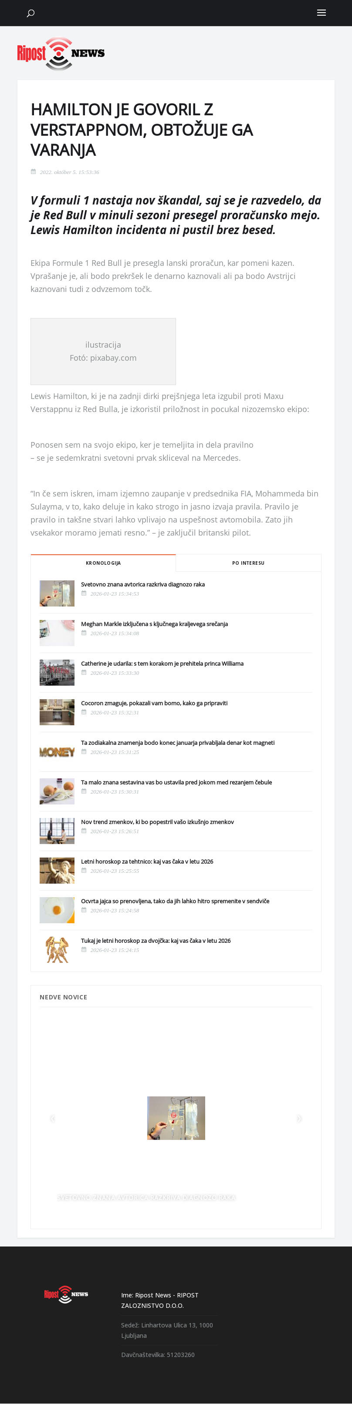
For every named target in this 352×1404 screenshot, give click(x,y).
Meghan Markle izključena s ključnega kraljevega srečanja (154, 624)
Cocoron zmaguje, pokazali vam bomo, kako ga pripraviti (154, 703)
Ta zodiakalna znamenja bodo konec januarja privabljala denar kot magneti (177, 743)
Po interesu (248, 563)
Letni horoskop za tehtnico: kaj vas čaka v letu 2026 (147, 861)
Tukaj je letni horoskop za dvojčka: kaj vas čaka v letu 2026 (155, 941)
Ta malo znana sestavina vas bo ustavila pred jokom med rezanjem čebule (176, 782)
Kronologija (103, 563)
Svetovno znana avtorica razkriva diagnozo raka (143, 584)
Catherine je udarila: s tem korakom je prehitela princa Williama (162, 663)
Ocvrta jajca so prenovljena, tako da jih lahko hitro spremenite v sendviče (175, 901)
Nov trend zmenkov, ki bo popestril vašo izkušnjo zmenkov (157, 822)
